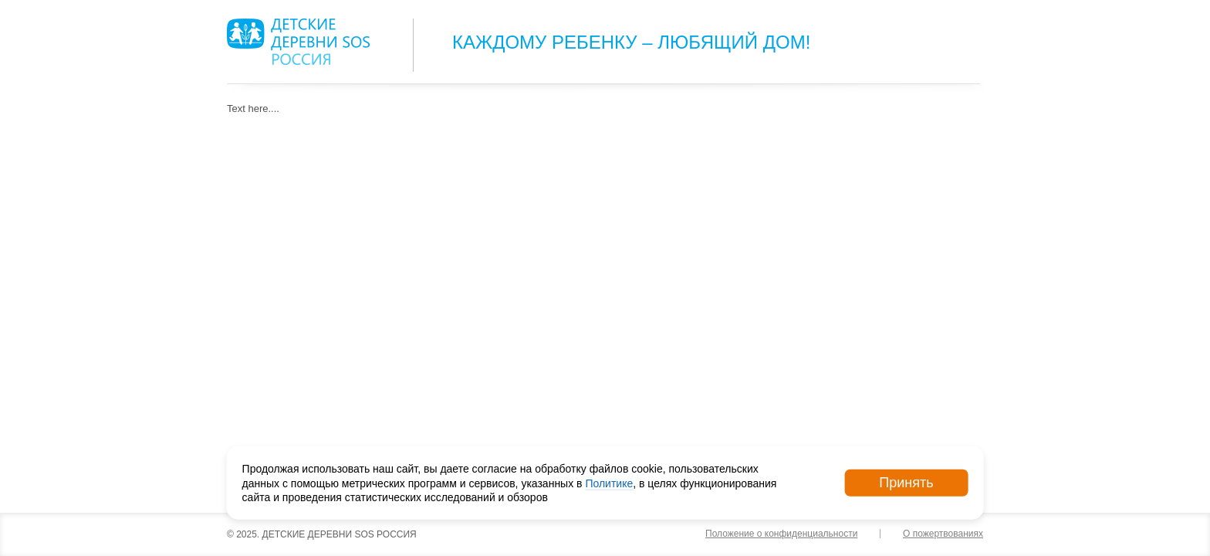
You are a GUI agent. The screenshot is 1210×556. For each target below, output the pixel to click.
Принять (906, 482)
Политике (609, 482)
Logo (298, 42)
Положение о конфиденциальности (781, 533)
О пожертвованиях (943, 533)
